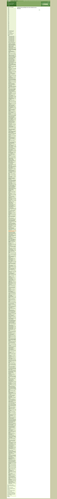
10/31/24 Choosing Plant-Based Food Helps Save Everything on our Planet (12, 50)
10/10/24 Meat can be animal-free (12, 53)
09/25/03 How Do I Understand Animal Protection (12, 456)
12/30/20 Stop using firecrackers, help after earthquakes (11, 190)
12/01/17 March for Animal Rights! (11, 252)
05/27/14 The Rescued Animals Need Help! (12, 313)
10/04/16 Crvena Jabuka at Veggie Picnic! (11, 281)
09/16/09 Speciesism (10, 379)
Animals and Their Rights (11, 3)
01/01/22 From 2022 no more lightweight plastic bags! (11, 170)
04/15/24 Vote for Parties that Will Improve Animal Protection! (12, 79)
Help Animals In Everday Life (10, 492)
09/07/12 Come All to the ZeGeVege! (11, 352)
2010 (8, 21)
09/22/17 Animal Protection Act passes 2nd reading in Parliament (12, 257)
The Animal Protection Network (11, 490)
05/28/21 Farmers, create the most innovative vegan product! (12, 180)
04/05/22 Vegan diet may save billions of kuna (12, 165)
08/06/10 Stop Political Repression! (11, 373)
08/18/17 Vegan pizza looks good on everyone (11, 260)
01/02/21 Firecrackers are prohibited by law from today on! (12, 188)
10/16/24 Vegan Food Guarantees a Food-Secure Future (11, 52)
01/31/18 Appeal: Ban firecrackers (11, 243)
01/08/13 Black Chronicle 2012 (12, 341)
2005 (8, 26)
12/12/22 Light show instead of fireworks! (12, 136)
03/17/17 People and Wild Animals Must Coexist (11, 273)
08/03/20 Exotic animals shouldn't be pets (11, 202)
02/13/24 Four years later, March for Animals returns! (11, 83)
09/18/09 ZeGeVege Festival (11, 378)
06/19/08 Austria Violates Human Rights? (11, 396)
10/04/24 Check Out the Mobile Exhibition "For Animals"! (12, 55)
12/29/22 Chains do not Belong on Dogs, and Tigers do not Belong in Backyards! (12, 132)
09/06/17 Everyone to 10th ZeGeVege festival (11, 258)
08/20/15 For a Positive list (11, 298)
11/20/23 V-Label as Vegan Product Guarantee (11, 95)
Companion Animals (10, 34)
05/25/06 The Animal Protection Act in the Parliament (12, 424)
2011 (8, 20)
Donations (8, 496)
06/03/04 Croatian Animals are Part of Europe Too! (12, 447)
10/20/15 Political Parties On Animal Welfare (11, 295)
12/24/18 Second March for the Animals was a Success (12, 231)
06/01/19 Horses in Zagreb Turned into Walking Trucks (11, 220)
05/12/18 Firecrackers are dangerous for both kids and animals (11, 241)
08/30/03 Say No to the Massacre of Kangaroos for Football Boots (11, 458)
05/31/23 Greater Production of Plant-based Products (12, 120)
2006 (8, 25)
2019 (8, 13)
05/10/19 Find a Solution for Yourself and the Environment (11, 223)
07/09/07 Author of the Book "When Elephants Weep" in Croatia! (11, 408)
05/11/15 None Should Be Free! (12, 302)
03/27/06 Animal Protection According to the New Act (11, 426)
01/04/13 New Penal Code (11, 342)
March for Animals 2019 (11, 41)
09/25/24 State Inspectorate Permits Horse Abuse (11, 58)
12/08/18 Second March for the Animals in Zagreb (12, 234)
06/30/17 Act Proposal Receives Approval (12, 267)
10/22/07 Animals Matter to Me (12, 402)
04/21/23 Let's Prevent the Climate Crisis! (11, 123)
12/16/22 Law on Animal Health (12, 133)
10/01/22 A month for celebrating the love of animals (12, 147)
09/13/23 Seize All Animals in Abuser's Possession (11, 112)
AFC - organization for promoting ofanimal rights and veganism (45, 3)
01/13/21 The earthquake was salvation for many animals (12, 186)
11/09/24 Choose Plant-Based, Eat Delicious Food (12, 47)
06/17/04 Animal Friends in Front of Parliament (11, 446)
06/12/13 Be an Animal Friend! (12, 331)
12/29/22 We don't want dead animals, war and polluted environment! (11, 130)
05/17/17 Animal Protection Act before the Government (12, 268)
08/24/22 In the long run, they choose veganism (11, 149)
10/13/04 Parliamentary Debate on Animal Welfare (12, 442)
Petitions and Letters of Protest (11, 488)
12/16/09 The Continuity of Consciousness (11, 374)
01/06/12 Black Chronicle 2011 (12, 359)
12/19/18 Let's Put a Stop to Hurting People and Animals (11, 232)
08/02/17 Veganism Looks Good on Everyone (12, 261)
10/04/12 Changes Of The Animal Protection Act (11, 349)
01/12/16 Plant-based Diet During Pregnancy (11, 291)
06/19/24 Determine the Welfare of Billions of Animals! (12, 63)
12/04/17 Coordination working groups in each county (12, 250)
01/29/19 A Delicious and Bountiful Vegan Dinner (11, 228)
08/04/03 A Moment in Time (11, 459)
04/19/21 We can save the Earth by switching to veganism (12, 185)
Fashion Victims (10, 32)
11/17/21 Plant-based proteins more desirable (12, 172)
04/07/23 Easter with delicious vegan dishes (12, 124)
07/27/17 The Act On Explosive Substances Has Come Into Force (12, 264)
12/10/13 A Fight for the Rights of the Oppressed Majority (12, 320)
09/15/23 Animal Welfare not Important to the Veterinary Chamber (11, 110)
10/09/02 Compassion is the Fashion (11, 469)
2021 (8, 11)
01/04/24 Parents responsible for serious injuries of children (11, 89)
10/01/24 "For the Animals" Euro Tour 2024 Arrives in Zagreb (12, 56)
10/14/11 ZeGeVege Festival (11, 363)
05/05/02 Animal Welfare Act (11, 475)
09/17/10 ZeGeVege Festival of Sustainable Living (12, 371)
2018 (8, 14)
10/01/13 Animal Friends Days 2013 (12, 324)
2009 (8, 22)
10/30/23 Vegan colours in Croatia (11, 100)
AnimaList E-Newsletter (10, 487)
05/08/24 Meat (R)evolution (11, 73)
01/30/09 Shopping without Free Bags (12, 385)
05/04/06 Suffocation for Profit (12, 425)
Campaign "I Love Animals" (11, 43)
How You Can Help (9, 491)
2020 (8, 12)
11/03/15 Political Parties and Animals (11, 293)
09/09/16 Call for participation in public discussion (12, 282)
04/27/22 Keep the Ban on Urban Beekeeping (11, 162)
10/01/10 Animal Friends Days (12, 370)
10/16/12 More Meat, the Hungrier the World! (11, 347)
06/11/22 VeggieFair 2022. (11, 153)
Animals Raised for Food (11, 30)
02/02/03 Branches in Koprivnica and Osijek (12, 462)
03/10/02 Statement (10, 481)
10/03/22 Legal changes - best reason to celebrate (12, 145)
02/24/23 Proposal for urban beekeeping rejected (11, 126)
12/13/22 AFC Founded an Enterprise (11, 134)
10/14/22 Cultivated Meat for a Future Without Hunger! (12, 142)
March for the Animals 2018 (11, 42)
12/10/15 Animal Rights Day (11, 292)
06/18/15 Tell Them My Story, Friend (11, 301)
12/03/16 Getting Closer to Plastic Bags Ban (11, 278)
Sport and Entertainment (11, 33)
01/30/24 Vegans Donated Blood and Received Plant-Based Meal (12, 87)
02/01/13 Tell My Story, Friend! (12, 338)
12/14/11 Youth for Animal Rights (11, 362)
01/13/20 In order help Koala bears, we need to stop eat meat (11, 217)
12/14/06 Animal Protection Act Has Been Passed (12, 414)
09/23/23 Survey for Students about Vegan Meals (11, 106)
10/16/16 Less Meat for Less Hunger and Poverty (11, 279)
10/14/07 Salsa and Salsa (11, 403)
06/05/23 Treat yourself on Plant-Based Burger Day (11, 117)
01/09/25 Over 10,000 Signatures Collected (11, 46)
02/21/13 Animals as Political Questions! (11, 335)
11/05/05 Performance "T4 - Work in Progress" (11, 430)
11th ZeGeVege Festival (11, 40)
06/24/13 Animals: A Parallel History (11, 330)
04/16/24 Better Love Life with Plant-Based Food (12, 77)
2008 (8, 23)
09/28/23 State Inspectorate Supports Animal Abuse (11, 105)
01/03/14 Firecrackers (11, 319)
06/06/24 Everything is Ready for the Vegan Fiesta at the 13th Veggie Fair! (12, 65)
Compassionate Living (10, 4)
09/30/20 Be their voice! (11, 196)
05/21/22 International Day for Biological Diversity (11, 158)
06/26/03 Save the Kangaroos (12, 460)
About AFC (8, 489)
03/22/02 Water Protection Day (12, 480)
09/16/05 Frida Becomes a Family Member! (11, 434)
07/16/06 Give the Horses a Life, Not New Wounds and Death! (12, 420)
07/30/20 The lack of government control (10, 203)
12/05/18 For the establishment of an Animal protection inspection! (12, 236)
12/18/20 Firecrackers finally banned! (11, 192)
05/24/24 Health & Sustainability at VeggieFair (12, 69)
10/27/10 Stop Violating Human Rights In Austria (12, 369)
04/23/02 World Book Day (11, 476)
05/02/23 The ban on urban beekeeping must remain (11, 121)
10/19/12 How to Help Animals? (12, 346)
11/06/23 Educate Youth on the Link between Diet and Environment (12, 99)
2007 (8, 24)
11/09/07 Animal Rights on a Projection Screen (11, 401)
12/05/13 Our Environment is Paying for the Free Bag (11, 322)
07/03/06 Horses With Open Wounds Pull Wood (11, 422)
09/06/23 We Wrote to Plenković (12, 114)
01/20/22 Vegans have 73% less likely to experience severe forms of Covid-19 (12, 167)
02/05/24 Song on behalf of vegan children (11, 85)
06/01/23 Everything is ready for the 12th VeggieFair (12, 118)
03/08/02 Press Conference (11, 482)
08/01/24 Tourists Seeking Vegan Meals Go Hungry (11, 60)
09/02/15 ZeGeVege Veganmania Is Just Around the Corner (12, 297)
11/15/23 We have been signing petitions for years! (12, 96)
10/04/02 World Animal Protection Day (11, 470)
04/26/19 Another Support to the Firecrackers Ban (12, 225)
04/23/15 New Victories (11, 303)
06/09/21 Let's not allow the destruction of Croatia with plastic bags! (11, 179)
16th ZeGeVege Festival (11, 36)
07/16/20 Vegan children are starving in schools (11, 206)
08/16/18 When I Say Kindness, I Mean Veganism (12, 238)
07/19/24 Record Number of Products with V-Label (11, 61)
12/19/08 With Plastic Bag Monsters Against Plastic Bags (12, 386)
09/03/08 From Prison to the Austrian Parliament (11, 392)
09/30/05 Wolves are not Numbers (11, 432)
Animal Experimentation (11, 31)
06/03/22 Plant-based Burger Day (11, 156)
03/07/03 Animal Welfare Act (11, 461)
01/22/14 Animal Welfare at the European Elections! (12, 318)
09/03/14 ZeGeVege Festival (11, 311)
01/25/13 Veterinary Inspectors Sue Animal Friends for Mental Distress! (12, 340)
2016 (8, 16)
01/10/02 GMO (10, 483)
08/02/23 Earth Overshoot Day (12, 115)
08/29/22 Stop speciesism (11, 148)
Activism (9, 5)
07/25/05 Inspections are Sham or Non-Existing (12, 437)
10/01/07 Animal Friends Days (12, 404)
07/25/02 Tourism (10, 473)
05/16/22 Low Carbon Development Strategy (11, 159)
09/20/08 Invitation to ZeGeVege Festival (12, 389)
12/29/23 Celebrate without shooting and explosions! (11, 90)
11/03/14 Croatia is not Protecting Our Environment (11, 310)
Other (8, 35)
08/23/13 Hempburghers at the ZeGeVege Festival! (12, 327)
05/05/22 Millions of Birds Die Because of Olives (11, 161)
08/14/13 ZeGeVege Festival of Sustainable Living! (12, 328)
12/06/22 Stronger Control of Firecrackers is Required (11, 137)
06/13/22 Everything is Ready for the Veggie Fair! (11, 152)
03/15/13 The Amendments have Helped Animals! (11, 334)
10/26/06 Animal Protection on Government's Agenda (12, 418)
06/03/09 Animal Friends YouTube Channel (11, 380)
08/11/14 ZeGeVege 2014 (11, 312)
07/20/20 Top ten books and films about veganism (11, 205)
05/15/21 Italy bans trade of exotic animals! (11, 182)
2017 (8, 15)
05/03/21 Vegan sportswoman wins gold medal (12, 183)
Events (8, 486)
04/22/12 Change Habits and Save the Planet (11, 358)
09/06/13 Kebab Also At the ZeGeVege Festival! (11, 325)
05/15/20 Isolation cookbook (11, 210)
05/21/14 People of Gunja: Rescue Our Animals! (11, 315)
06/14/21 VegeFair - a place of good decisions (12, 176)
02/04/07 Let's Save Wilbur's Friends (11, 411)
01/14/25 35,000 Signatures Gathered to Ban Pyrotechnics (12, 44)
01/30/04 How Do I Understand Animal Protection (12, 452)
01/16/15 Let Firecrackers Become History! (11, 307)
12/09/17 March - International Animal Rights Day (12, 248)
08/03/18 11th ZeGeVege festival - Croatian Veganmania (12, 239)
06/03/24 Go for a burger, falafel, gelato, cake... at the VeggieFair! (12, 67)
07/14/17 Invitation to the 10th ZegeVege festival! (11, 265)
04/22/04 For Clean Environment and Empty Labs (11, 450)
